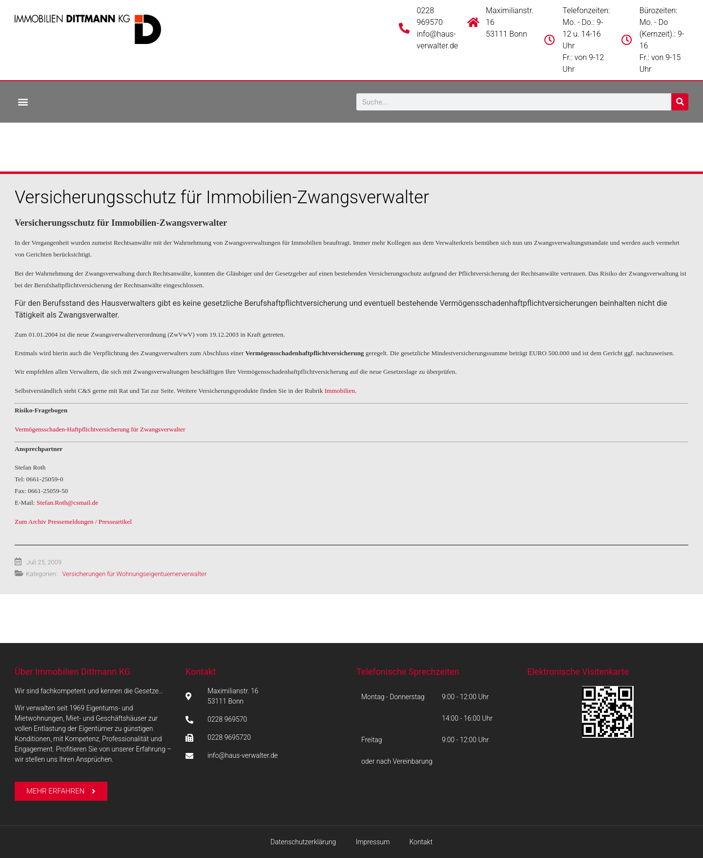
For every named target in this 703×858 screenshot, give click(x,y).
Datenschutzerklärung (303, 842)
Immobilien (340, 390)
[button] (23, 101)
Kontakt (201, 671)
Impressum (372, 842)
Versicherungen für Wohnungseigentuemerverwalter (134, 574)
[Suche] (679, 101)
